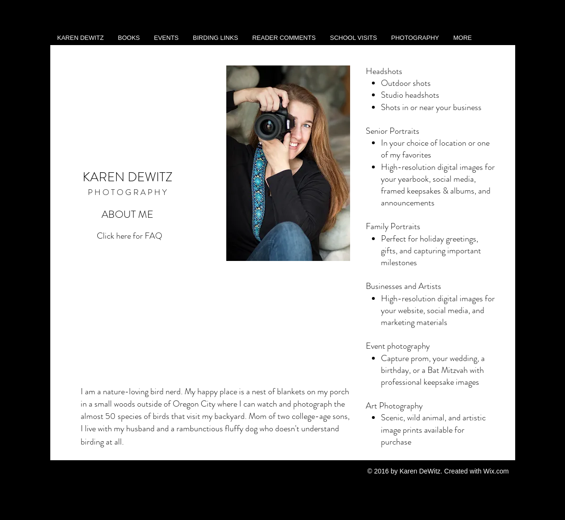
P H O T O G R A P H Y (127, 192)
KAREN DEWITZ (127, 177)
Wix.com (496, 471)
